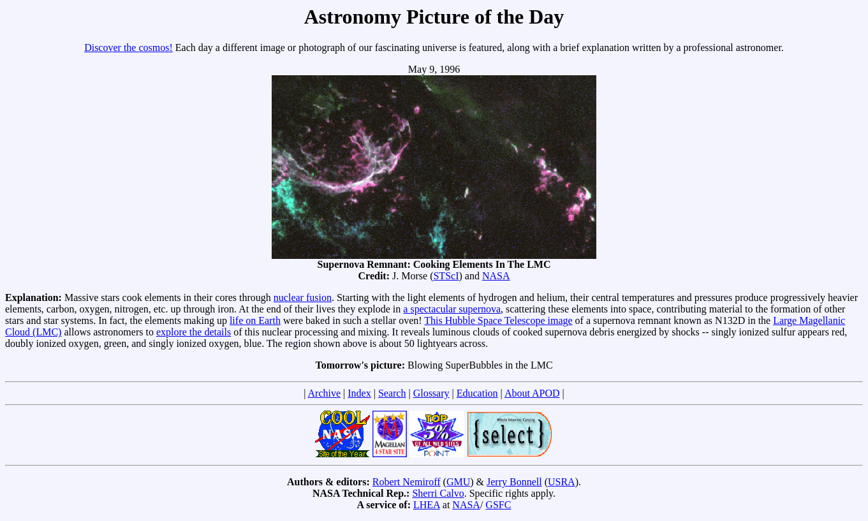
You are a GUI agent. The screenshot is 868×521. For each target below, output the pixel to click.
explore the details (193, 332)
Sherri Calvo (438, 493)
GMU (458, 481)
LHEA (426, 504)
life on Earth (255, 320)
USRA (561, 481)
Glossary (431, 393)
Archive (324, 393)
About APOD (532, 393)
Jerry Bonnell (514, 481)
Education (477, 393)
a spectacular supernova (452, 309)
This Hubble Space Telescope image (498, 320)
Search (392, 393)
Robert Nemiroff (406, 481)
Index (359, 393)
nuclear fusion (303, 297)
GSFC (498, 504)
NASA (496, 275)
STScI (446, 275)
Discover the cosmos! (128, 47)
